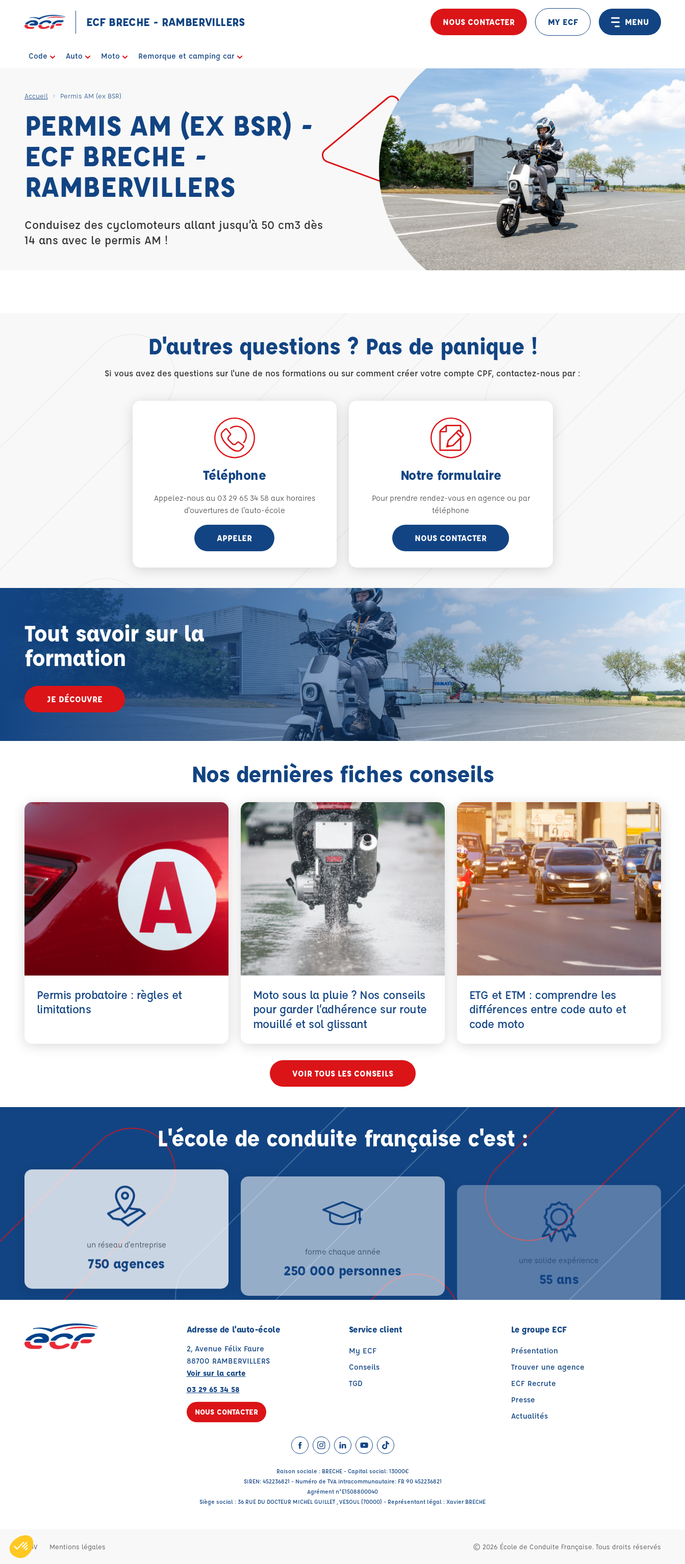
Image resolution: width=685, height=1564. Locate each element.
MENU (630, 22)
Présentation (534, 1350)
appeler (234, 537)
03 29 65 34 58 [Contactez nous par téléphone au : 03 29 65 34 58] (213, 1389)
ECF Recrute (533, 1383)
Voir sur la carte (216, 1373)
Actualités (529, 1416)
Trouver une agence (548, 1367)
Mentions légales (77, 1546)
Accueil (36, 95)
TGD (356, 1383)
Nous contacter (479, 21)
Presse (523, 1399)
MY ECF (563, 21)
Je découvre (75, 699)
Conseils (364, 1367)
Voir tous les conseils (342, 1073)
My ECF (362, 1350)
